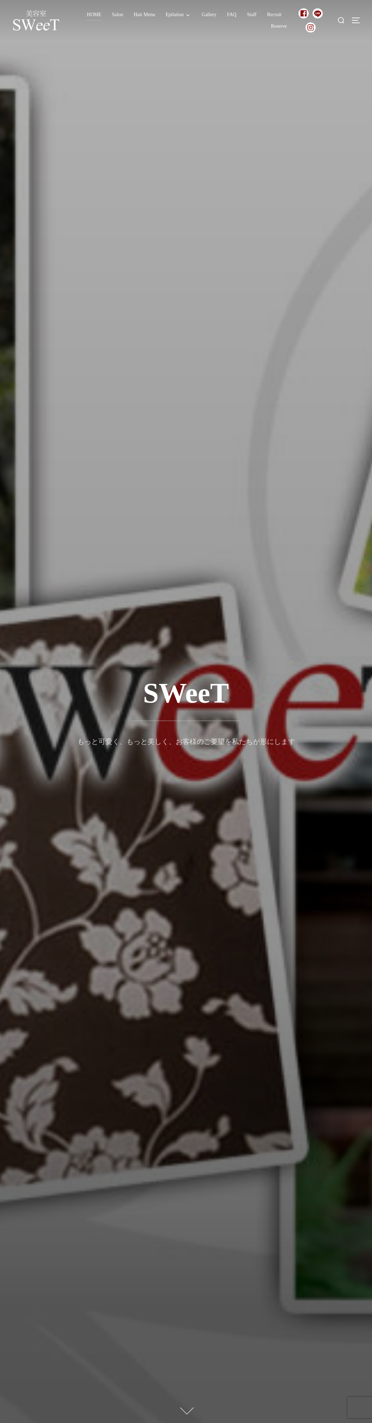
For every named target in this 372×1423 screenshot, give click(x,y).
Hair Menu (144, 14)
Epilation (178, 15)
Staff (251, 14)
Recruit (274, 14)
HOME (94, 14)
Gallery (209, 14)
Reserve (279, 26)
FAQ (231, 14)
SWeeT (186, 693)
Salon (117, 14)
